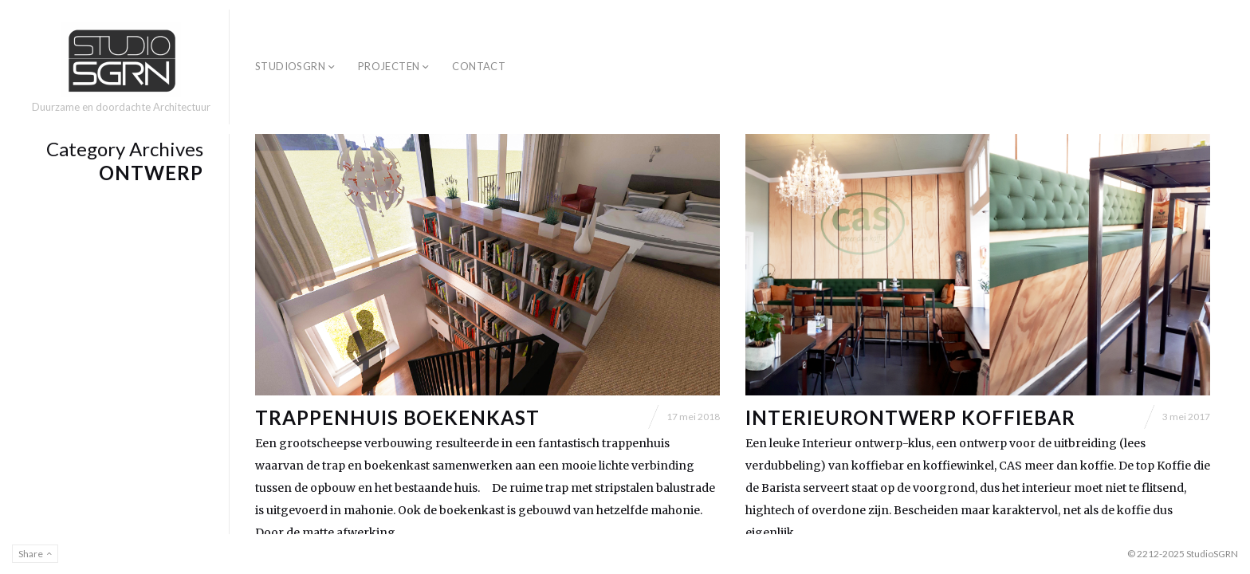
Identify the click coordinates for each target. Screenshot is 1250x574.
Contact (478, 66)
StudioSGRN (290, 66)
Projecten (389, 66)
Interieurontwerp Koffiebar (910, 417)
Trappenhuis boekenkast (397, 417)
